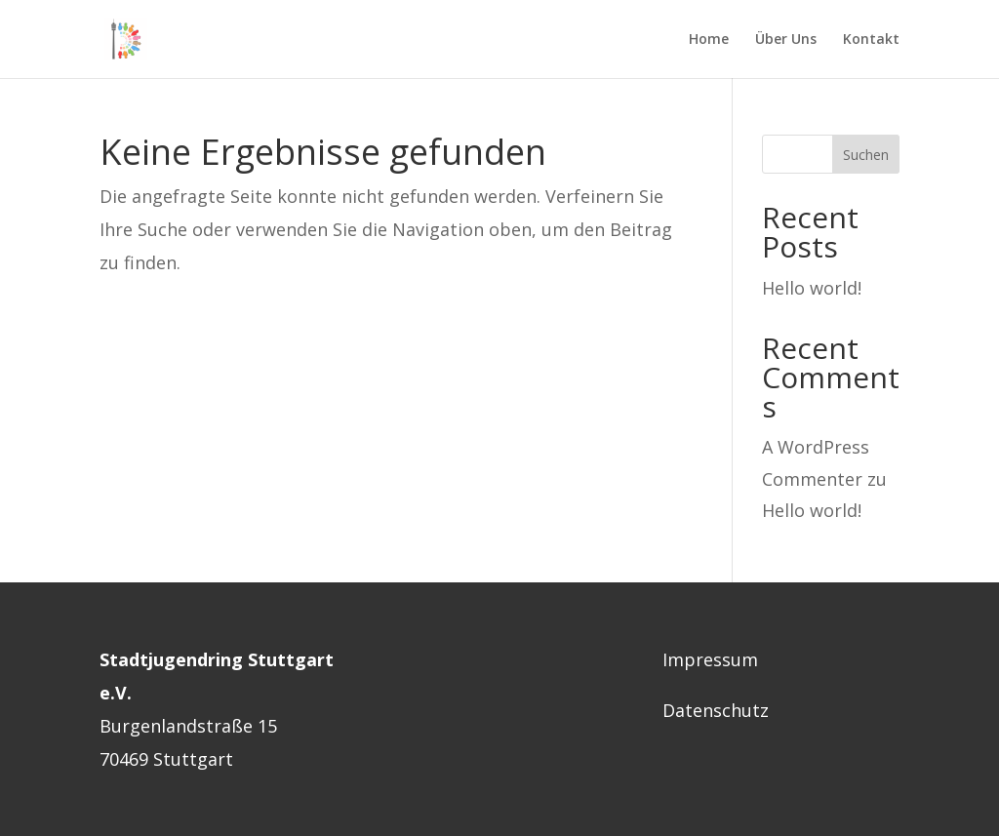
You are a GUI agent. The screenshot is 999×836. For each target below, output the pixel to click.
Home (709, 40)
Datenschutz (715, 710)
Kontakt (871, 40)
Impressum (710, 659)
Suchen (866, 154)
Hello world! (811, 287)
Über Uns (786, 40)
